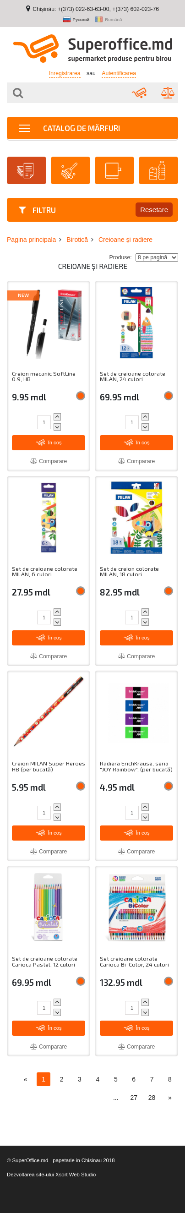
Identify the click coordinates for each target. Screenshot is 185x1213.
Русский (76, 19)
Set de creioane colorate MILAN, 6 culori (44, 571)
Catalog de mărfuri (69, 127)
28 (152, 1097)
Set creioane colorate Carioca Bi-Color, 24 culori (134, 961)
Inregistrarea (65, 73)
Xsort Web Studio (75, 1174)
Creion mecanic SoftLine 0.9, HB (44, 376)
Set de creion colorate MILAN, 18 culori (129, 571)
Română (108, 19)
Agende (113, 171)
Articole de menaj (69, 171)
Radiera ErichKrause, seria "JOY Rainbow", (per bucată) (136, 766)
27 (133, 1097)
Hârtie (25, 171)
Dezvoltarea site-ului (30, 1174)
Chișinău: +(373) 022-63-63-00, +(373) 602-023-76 (96, 9)
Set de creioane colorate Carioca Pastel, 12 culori (44, 961)
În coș (49, 442)
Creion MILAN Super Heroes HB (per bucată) (48, 766)
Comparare (48, 461)
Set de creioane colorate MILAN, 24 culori (132, 376)
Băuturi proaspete (157, 170)
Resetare (154, 209)
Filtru (37, 209)
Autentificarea (119, 73)
